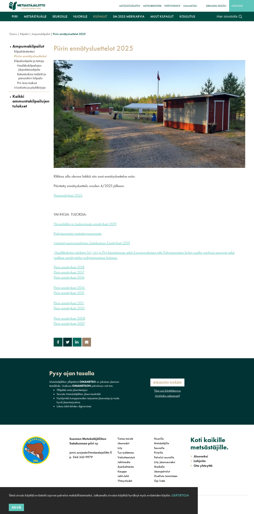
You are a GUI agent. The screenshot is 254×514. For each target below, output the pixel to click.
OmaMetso (190, 6)
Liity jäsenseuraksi (164, 462)
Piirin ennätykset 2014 (69, 287)
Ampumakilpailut (40, 34)
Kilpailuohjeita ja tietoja (29, 61)
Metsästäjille (161, 443)
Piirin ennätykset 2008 (69, 318)
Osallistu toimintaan (165, 476)
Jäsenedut (123, 443)
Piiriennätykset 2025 (68, 195)
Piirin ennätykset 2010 (69, 308)
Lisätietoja (180, 495)
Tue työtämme (126, 453)
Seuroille (59, 16)
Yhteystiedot (172, 6)
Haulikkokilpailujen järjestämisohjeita (29, 67)
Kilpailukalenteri (24, 51)
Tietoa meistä (125, 439)
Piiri (15, 16)
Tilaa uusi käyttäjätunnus (167, 391)
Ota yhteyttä (201, 465)
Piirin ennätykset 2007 (69, 323)
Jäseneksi (237, 6)
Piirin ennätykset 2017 (69, 272)
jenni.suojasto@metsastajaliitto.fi (90, 452)
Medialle (159, 467)
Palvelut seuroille (164, 457)
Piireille (158, 453)
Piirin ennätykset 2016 (69, 277)
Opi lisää (159, 481)
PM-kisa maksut (27, 83)
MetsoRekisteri (152, 6)
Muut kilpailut (162, 16)
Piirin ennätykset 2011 (69, 303)
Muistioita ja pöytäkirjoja (29, 87)
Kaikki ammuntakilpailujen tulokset (30, 101)
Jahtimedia (124, 462)
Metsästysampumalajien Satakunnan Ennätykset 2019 (92, 243)
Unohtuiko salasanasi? (167, 396)
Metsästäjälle (35, 16)
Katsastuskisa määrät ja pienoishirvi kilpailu (31, 76)
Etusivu (13, 34)
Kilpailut (100, 16)
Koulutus (187, 16)
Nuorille (80, 16)
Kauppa (122, 471)
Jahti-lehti (123, 476)
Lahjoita (198, 461)
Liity (120, 448)
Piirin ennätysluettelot (30, 56)
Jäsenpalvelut (162, 471)
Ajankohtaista (126, 467)
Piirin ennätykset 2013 (69, 292)
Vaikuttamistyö (126, 457)
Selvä (16, 507)
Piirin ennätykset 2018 (69, 267)
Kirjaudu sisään (216, 6)
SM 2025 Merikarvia (128, 16)
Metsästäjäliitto (129, 6)
